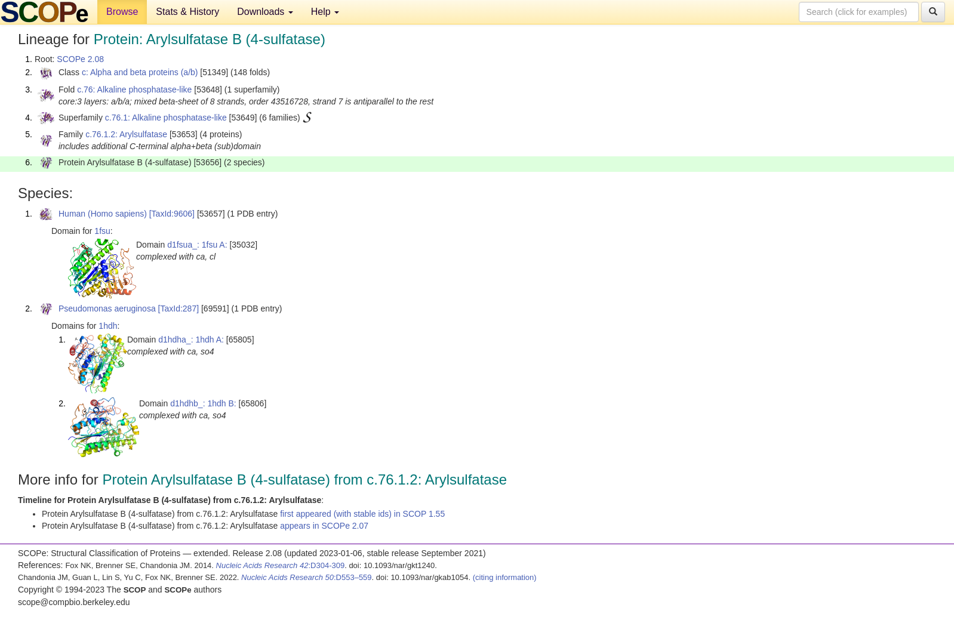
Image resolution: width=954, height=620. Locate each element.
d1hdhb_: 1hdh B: (203, 403)
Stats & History (187, 12)
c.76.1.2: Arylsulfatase (126, 134)
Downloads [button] (265, 12)
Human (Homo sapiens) (103, 213)
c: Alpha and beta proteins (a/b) (140, 72)
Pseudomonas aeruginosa (107, 308)
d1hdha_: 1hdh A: (191, 339)
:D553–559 (306, 577)
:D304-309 (280, 565)
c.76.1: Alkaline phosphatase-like (166, 117)
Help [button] (325, 12)
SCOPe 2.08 (80, 59)
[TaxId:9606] (172, 213)
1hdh (108, 326)
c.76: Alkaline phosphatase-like (134, 89)
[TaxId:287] (178, 308)
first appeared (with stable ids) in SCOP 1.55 (362, 514)
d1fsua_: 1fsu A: (197, 244)
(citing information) (505, 577)
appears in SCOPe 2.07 (324, 525)
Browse (122, 12)
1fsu (102, 231)
